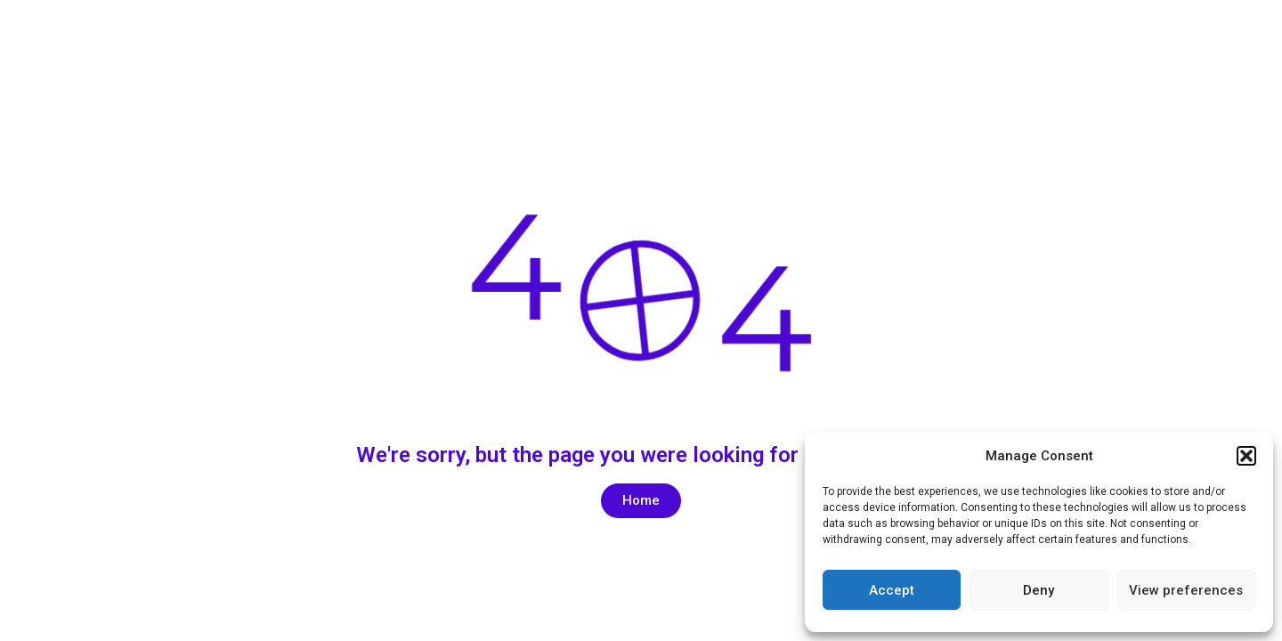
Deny (1038, 590)
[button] (1246, 456)
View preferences (1186, 590)
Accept (891, 590)
